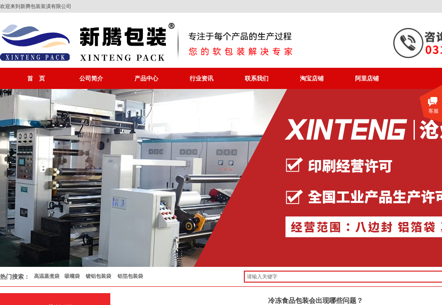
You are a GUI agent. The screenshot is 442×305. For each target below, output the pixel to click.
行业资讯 (201, 78)
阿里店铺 (367, 78)
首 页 (36, 78)
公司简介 (91, 78)
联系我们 (257, 78)
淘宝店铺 (312, 78)
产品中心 (146, 78)
